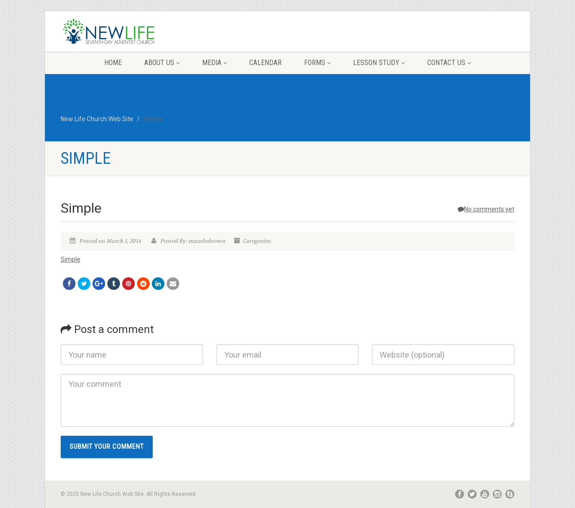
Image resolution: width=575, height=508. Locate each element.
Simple (70, 259)
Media (214, 62)
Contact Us (449, 62)
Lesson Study (379, 62)
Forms (317, 62)
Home (113, 62)
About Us (162, 62)
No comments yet (486, 209)
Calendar (265, 62)
